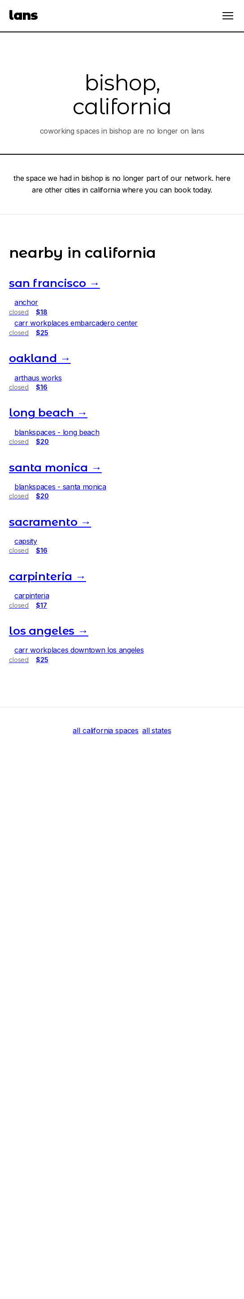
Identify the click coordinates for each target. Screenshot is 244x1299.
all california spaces (106, 730)
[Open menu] (228, 15)
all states (156, 730)
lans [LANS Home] (23, 15)
